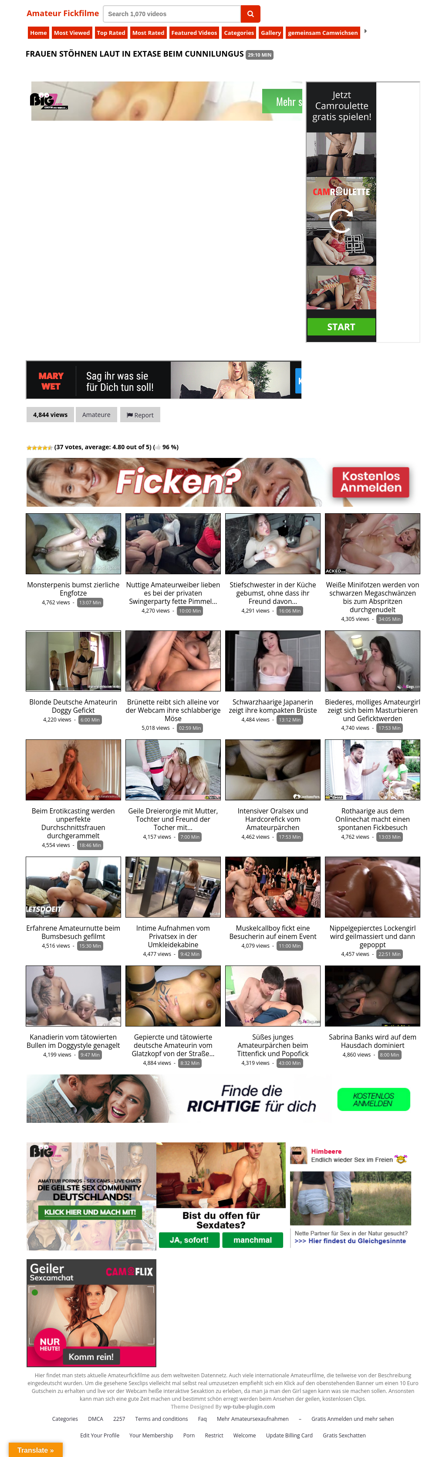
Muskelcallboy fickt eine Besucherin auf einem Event (272, 932)
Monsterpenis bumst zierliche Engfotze (73, 589)
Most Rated (148, 33)
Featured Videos (194, 33)
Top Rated (111, 33)
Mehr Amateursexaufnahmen (253, 1419)
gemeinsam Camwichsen (323, 33)
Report (140, 415)
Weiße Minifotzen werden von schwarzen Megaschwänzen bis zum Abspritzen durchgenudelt (372, 597)
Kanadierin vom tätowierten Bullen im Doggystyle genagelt (73, 1041)
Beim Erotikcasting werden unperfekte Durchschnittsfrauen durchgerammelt (73, 823)
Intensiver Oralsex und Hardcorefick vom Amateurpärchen (272, 819)
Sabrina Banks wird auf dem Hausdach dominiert (372, 1041)
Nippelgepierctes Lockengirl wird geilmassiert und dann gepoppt (373, 936)
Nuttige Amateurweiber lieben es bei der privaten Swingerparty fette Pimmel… (173, 593)
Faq (202, 1419)
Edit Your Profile (99, 1435)
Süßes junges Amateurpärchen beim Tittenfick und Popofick (273, 1045)
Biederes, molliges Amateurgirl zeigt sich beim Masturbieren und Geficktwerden (372, 710)
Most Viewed (72, 33)
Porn (189, 1435)
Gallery (271, 33)
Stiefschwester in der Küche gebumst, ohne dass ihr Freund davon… (273, 593)
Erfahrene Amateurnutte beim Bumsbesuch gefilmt (73, 932)
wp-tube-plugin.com (249, 1406)
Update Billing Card (289, 1435)
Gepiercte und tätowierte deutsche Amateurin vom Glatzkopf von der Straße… (173, 1045)
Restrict (214, 1435)
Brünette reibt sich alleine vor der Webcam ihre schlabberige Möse (172, 710)
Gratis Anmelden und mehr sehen (352, 1419)
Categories (239, 33)
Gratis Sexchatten (344, 1435)
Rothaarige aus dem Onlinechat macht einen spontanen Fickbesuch (372, 819)
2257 (119, 1419)
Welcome (244, 1435)
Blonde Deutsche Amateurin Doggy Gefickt (73, 706)
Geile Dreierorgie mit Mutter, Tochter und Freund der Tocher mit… (173, 819)
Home (38, 33)
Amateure (96, 414)
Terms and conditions (161, 1419)
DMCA (95, 1419)
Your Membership (151, 1435)
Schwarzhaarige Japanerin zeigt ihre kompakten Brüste (273, 706)
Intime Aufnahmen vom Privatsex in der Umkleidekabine (173, 936)
